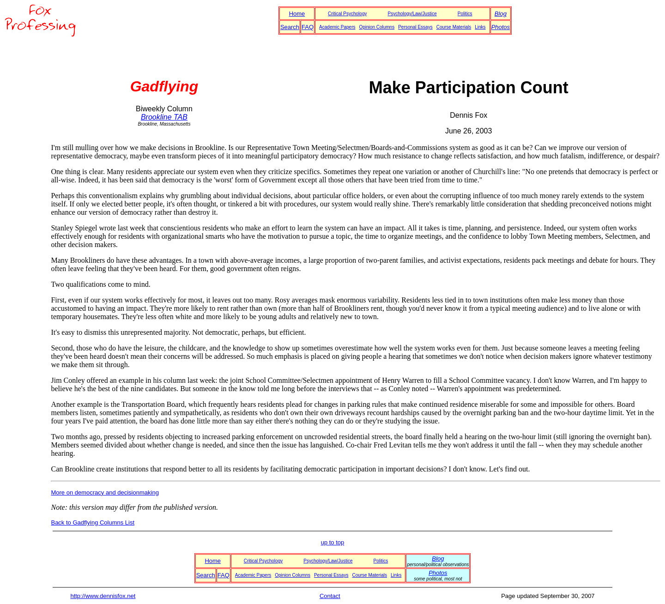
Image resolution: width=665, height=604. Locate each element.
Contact (330, 595)
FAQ (308, 27)
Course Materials (454, 27)
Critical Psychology (347, 13)
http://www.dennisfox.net (102, 595)
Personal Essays (415, 27)
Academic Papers (337, 27)
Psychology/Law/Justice (412, 13)
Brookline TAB (164, 117)
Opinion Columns (376, 27)
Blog (501, 13)
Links (480, 27)
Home (297, 13)
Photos (500, 27)
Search (289, 27)
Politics (465, 13)
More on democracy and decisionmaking (104, 492)
